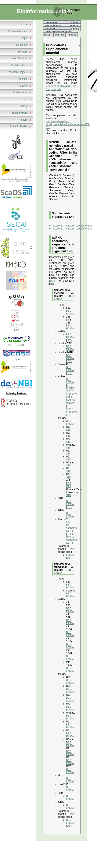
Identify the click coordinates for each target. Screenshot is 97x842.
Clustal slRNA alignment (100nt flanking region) (71, 397)
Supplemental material (62, 25)
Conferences (20, 92)
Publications (21, 44)
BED (68, 297)
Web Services (20, 58)
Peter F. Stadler (19, 126)
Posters (59, 34)
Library (24, 106)
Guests (23, 85)
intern (24, 119)
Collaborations (19, 65)
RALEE (53, 282)
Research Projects (17, 72)
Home (24, 24)
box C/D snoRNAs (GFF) (71, 528)
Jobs (25, 99)
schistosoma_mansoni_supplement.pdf (71, 229)
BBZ (16, 329)
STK (69, 341)
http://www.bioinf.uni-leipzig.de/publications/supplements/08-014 (68, 125)
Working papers (62, 28)
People (24, 38)
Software (23, 51)
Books (72, 34)
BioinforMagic (20, 112)
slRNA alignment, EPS (72, 413)
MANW (16, 359)
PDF (68, 484)
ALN (69, 559)
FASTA (58, 300)
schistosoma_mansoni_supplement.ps (70, 226)
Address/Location (18, 31)
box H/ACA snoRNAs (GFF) (71, 540)
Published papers (62, 22)
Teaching (22, 78)
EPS (68, 487)
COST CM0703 (16, 344)
